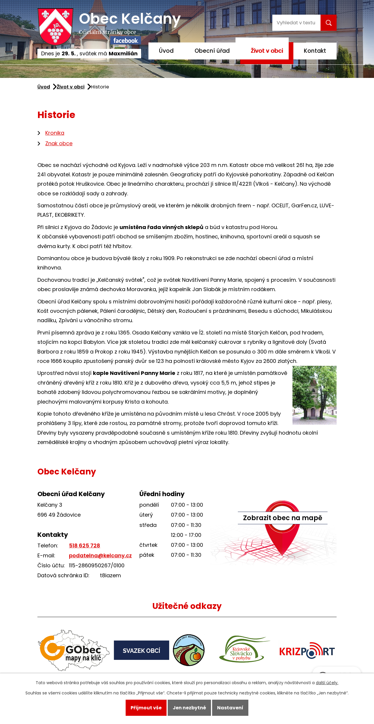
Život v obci (267, 51)
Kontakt (315, 51)
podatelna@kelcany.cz (100, 555)
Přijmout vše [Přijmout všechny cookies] (146, 707)
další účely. (327, 683)
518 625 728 (84, 545)
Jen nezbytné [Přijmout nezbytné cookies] (189, 707)
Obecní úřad (212, 51)
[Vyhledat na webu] (295, 23)
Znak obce (58, 143)
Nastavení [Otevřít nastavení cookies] (230, 707)
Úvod (166, 51)
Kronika (54, 132)
